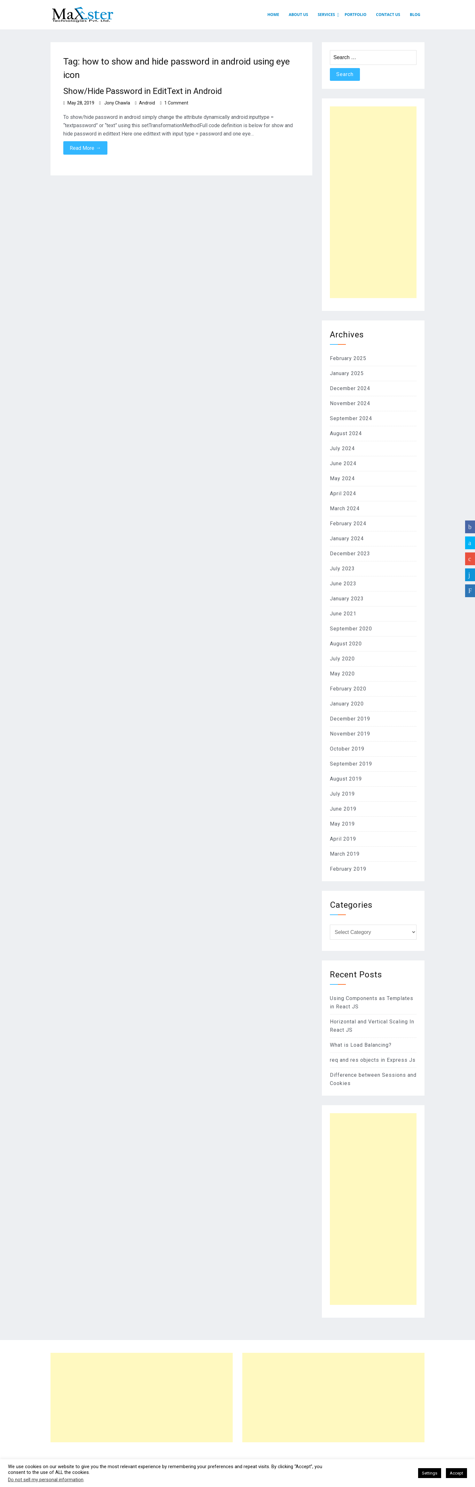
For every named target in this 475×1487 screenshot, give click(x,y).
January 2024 (347, 538)
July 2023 (342, 569)
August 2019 (346, 779)
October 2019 (347, 749)
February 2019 (348, 869)
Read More (85, 148)
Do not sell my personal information (45, 1480)
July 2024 (342, 448)
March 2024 (345, 508)
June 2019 (343, 809)
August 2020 (346, 644)
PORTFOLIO (355, 14)
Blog (415, 14)
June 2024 (343, 463)
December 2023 (350, 554)
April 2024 (343, 493)
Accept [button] (456, 1473)
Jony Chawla (117, 102)
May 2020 (342, 674)
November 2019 (350, 734)
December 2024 (350, 388)
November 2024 (350, 403)
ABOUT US (298, 14)
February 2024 (348, 523)
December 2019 (350, 719)
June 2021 (343, 614)
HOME (273, 14)
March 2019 (345, 854)
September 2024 (351, 418)
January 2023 (347, 599)
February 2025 (348, 358)
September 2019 (351, 764)
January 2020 (347, 704)
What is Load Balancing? (361, 1045)
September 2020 (351, 629)
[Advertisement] (373, 202)
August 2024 (346, 433)
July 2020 (342, 659)
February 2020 (348, 689)
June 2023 (343, 584)
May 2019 (342, 824)
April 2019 (343, 839)
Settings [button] (429, 1473)
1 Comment (176, 102)
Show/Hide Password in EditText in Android (142, 91)
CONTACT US (388, 14)
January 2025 (347, 373)
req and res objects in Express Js (373, 1060)
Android (147, 102)
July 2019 (342, 794)
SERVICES (326, 14)
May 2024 (342, 478)
